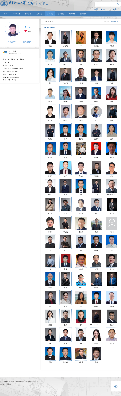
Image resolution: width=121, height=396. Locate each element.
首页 (5, 14)
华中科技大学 (114, 9)
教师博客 (83, 14)
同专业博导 (12, 42)
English (96, 9)
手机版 (9, 384)
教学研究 (28, 14)
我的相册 (72, 14)
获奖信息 (39, 14)
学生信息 (61, 14)
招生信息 (50, 14)
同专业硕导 (27, 42)
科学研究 (17, 14)
